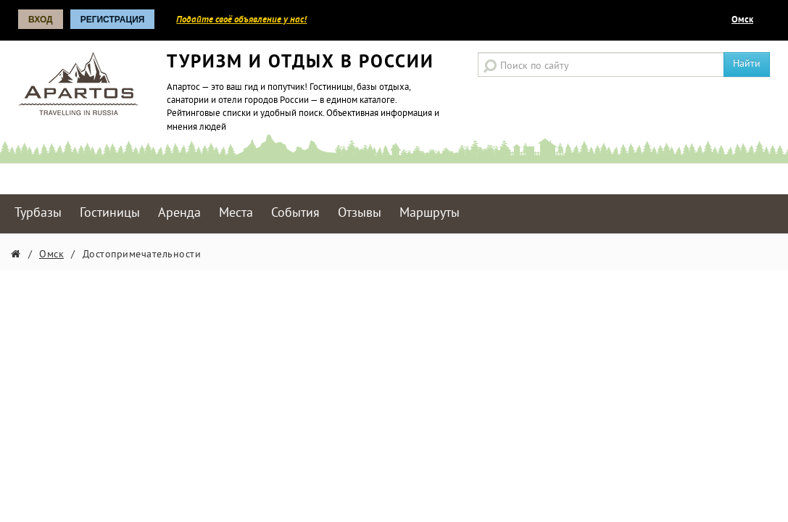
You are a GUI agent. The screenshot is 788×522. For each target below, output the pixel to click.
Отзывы (359, 213)
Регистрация (112, 19)
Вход (40, 19)
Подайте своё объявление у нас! (241, 20)
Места (236, 213)
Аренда (179, 213)
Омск (742, 20)
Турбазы (38, 213)
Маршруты (429, 213)
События (295, 213)
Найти (746, 64)
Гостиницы (110, 213)
